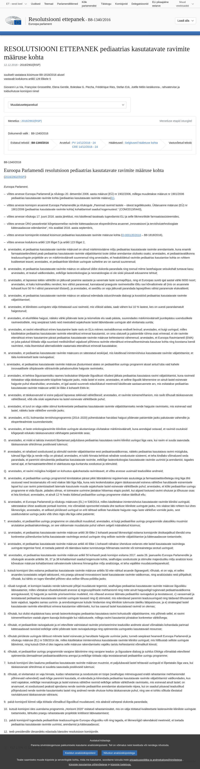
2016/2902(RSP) (31, 120)
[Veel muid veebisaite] (185, 4)
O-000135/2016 (131, 235)
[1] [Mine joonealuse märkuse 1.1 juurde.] (112, 198)
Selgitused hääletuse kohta (141, 142)
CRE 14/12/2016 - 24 (85, 146)
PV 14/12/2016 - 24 (84, 142)
